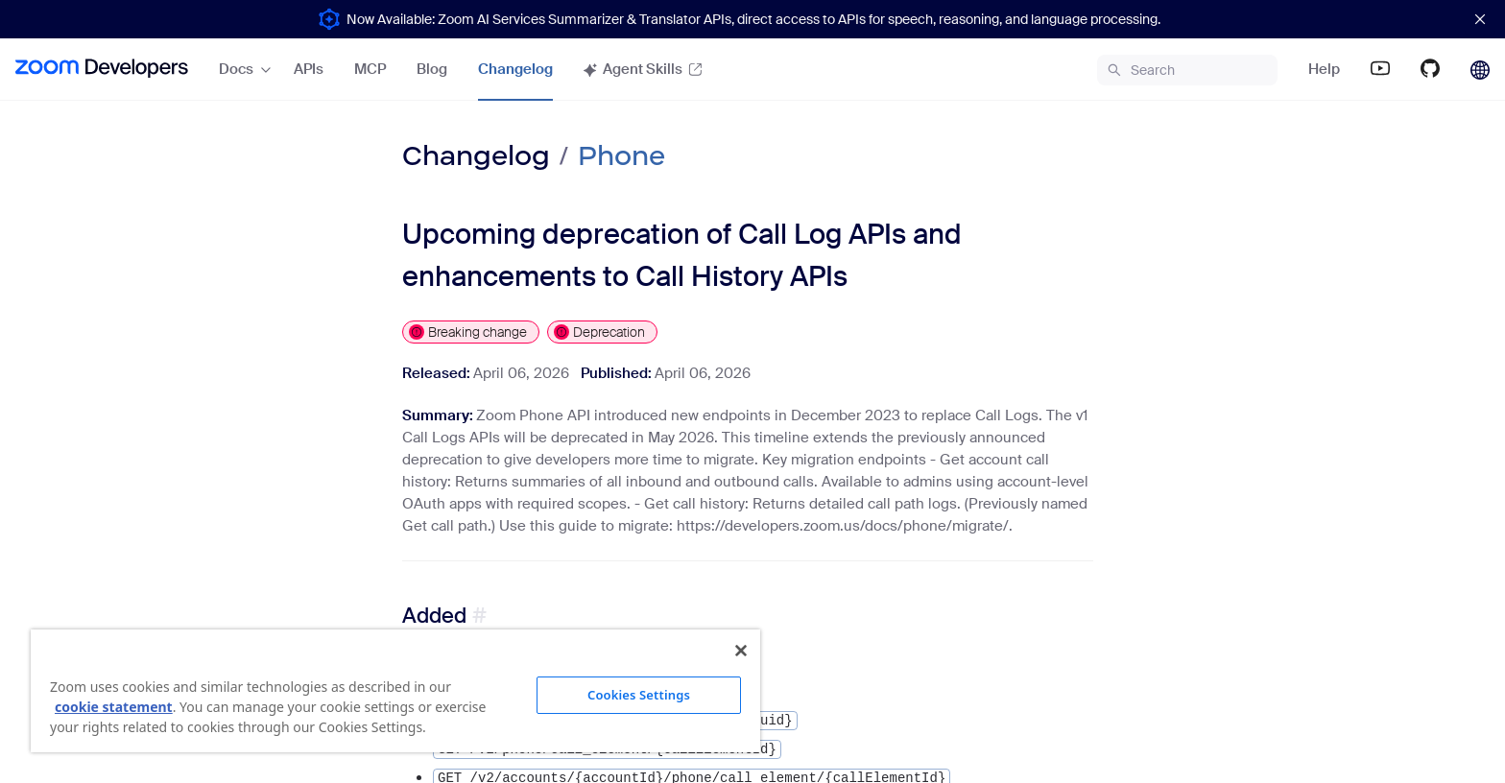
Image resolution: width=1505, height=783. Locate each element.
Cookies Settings (638, 694)
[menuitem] (101, 70)
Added (434, 615)
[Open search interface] (1187, 70)
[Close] (741, 650)
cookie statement (114, 707)
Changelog (476, 155)
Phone (621, 155)
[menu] (376, 69)
